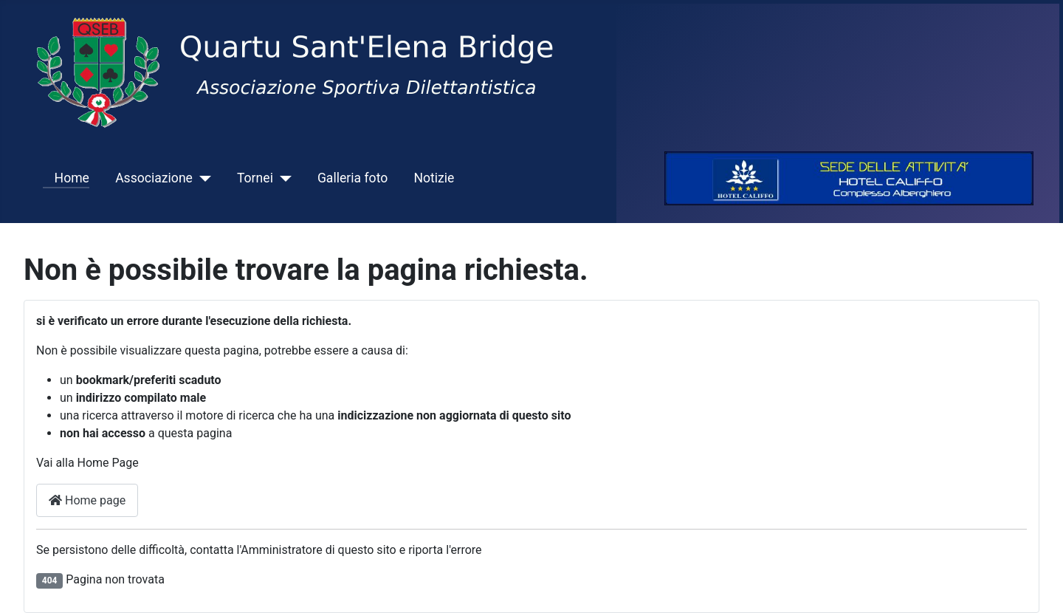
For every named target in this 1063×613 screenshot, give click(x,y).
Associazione (154, 178)
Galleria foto (352, 178)
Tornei (255, 178)
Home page (87, 500)
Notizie (433, 178)
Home (66, 178)
